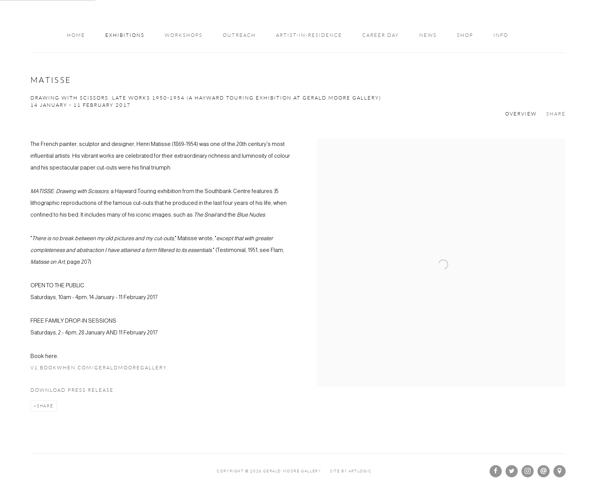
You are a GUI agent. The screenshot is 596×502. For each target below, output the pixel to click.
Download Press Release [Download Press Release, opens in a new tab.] (72, 390)
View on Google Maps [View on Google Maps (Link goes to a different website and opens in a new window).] (559, 471)
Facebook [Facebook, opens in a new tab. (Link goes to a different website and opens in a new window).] (496, 471)
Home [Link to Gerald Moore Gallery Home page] (76, 35)
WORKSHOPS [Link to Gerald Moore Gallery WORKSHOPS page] (184, 35)
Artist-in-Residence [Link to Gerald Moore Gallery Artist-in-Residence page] (309, 35)
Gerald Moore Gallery (298, 14)
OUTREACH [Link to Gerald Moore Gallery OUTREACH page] (239, 35)
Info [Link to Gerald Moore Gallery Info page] (500, 35)
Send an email (543, 471)
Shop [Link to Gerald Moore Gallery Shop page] (465, 35)
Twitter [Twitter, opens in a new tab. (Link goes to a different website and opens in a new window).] (512, 471)
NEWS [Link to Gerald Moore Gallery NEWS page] (428, 35)
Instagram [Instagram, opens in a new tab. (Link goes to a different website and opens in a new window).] (528, 471)
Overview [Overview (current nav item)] (521, 114)
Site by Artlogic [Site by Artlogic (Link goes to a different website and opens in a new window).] (351, 471)
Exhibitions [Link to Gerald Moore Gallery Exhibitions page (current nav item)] (124, 35)
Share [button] (556, 114)
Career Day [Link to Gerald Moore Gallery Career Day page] (380, 35)
